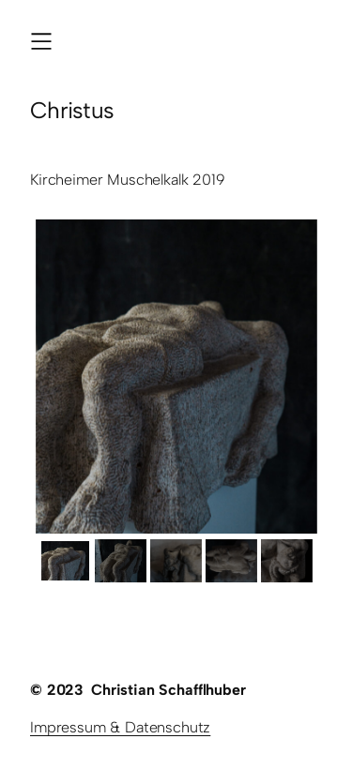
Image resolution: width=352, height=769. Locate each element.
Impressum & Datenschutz (120, 727)
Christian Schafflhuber (168, 690)
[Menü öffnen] (41, 41)
